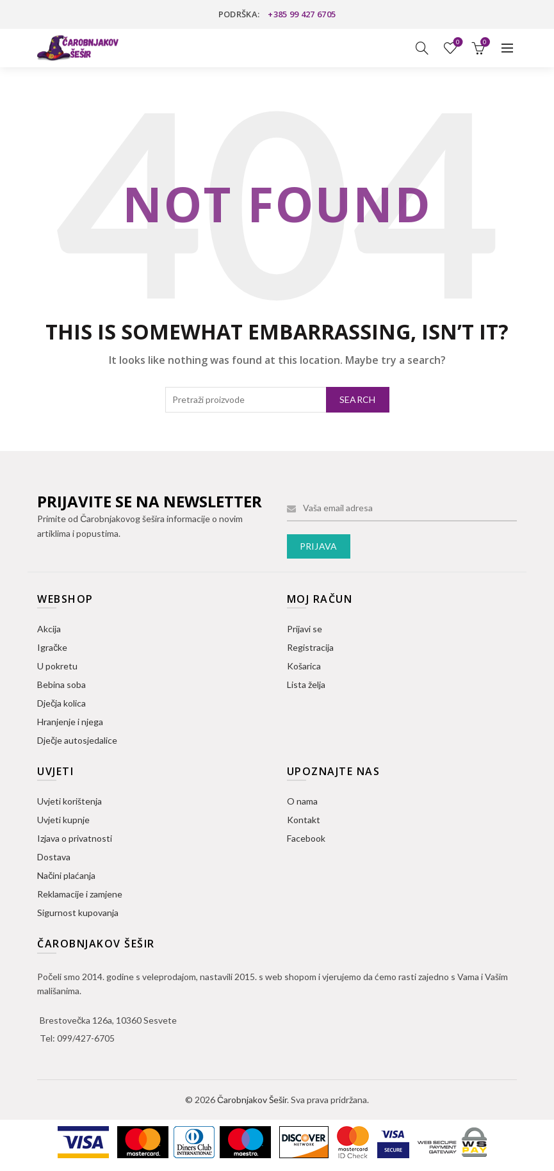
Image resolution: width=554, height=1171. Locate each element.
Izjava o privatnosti (74, 838)
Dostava (53, 856)
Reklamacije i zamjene (79, 893)
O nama (302, 801)
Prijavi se (304, 628)
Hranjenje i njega (70, 721)
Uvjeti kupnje (63, 819)
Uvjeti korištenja (69, 801)
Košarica (304, 665)
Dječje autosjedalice (77, 740)
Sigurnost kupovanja (77, 912)
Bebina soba (61, 684)
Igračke (52, 647)
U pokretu (57, 665)
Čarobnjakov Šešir (252, 1099)
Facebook (306, 838)
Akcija (49, 628)
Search (357, 399)
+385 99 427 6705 (302, 14)
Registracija (310, 647)
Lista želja (456, 42)
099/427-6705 (86, 1038)
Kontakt (303, 819)
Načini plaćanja (66, 875)
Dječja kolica (61, 703)
